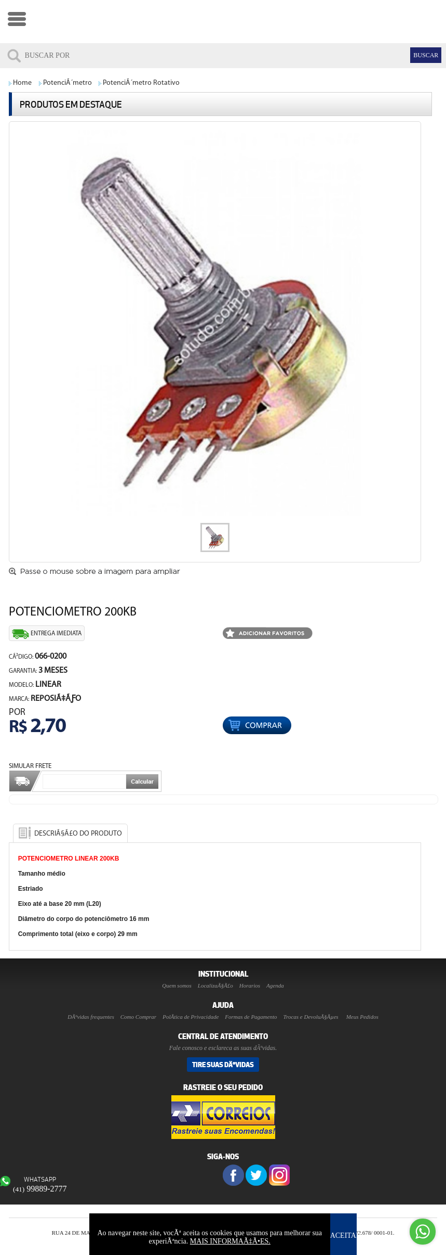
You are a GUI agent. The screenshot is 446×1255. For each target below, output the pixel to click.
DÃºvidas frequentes (90, 1017)
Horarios (249, 985)
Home (22, 83)
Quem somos (177, 985)
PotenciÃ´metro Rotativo (141, 83)
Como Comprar (138, 1017)
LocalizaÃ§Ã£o (215, 985)
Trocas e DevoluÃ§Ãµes (311, 1017)
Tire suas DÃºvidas (223, 1064)
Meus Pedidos (362, 1017)
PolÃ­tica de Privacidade (191, 1017)
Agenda (275, 985)
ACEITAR (345, 1235)
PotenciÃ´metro (67, 83)
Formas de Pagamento (251, 1017)
